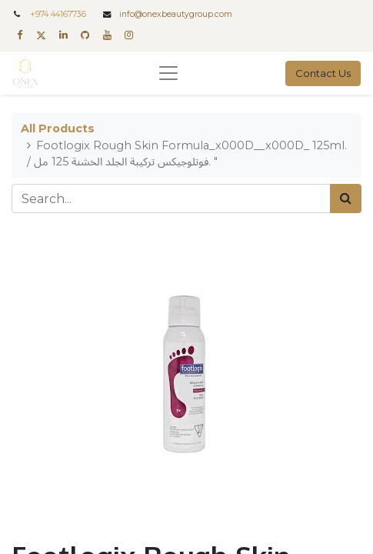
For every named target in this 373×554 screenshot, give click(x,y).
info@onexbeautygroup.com (175, 14)
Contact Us (323, 73)
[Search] (345, 198)
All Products (58, 128)
